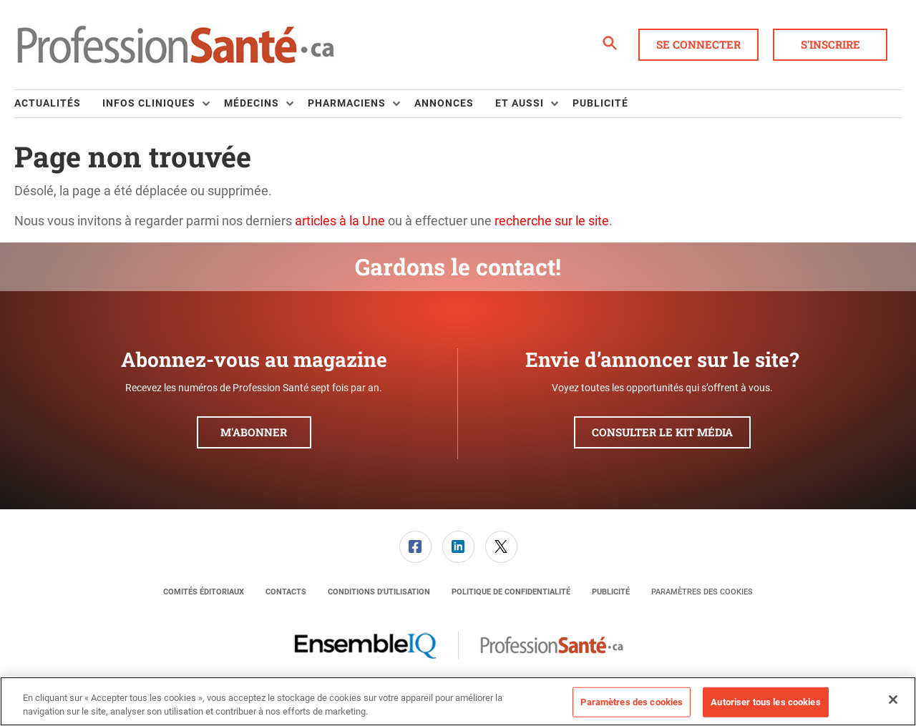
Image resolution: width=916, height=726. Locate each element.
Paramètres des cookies (702, 592)
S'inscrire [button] (830, 44)
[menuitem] (58, 103)
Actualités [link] (47, 103)
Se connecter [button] (698, 44)
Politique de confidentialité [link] (511, 592)
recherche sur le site (551, 220)
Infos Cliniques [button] (148, 103)
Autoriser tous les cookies (765, 702)
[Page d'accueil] (175, 45)
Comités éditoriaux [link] (203, 592)
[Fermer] (893, 699)
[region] (458, 701)
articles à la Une (340, 220)
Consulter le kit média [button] (662, 432)
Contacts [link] (285, 592)
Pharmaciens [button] (347, 103)
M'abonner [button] (253, 432)
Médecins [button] (251, 103)
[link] (415, 547)
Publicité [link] (600, 103)
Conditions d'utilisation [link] (379, 592)
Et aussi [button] (519, 103)
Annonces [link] (444, 103)
